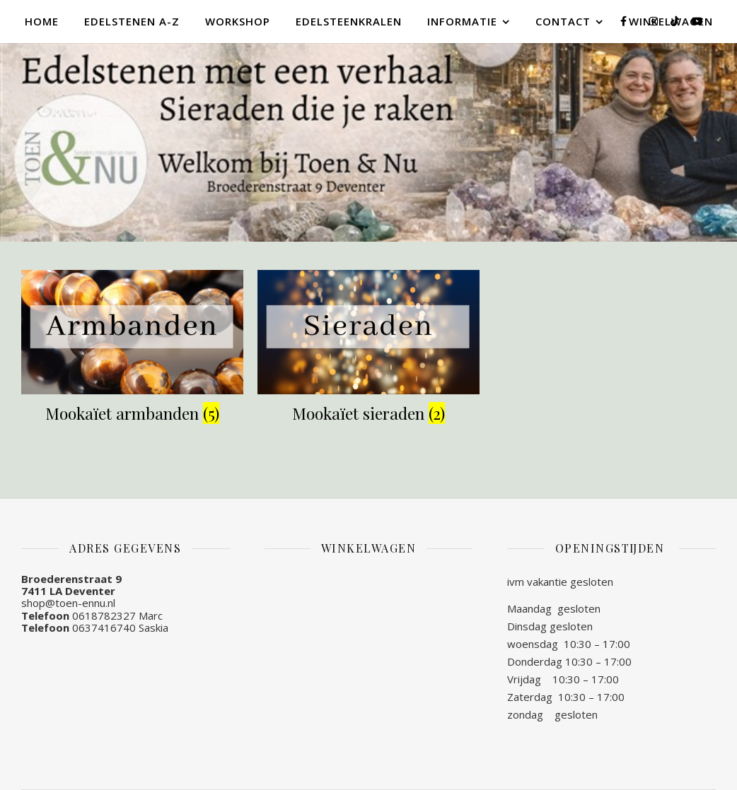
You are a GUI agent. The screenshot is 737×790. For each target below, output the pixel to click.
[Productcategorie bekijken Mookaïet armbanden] (132, 349)
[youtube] (697, 21)
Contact (563, 21)
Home (42, 21)
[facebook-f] (624, 21)
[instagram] (655, 21)
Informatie (462, 21)
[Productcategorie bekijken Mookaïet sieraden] (368, 349)
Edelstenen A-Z (132, 21)
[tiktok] (676, 21)
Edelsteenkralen (349, 21)
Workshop (237, 21)
